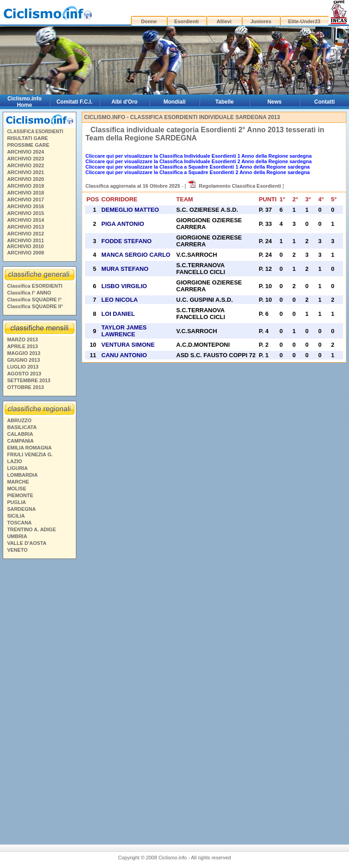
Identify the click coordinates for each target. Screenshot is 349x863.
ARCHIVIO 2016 (25, 206)
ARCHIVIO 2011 (25, 240)
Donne (149, 21)
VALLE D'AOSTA (27, 543)
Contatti (324, 102)
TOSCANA (19, 522)
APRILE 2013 (22, 346)
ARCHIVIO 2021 (25, 172)
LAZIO (14, 461)
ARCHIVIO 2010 (25, 246)
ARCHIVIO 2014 (25, 220)
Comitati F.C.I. (74, 102)
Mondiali (175, 102)
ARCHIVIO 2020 (25, 179)
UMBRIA (17, 536)
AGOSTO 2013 (24, 373)
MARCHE (18, 481)
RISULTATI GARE (27, 138)
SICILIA (16, 516)
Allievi (224, 21)
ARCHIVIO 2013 (25, 226)
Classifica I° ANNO (29, 292)
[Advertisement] (39, 695)
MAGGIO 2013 (23, 353)
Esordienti (186, 21)
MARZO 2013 (22, 339)
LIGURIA (17, 468)
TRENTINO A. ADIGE (31, 529)
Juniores (260, 21)
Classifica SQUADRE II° (35, 306)
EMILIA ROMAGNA (29, 447)
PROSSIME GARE (28, 145)
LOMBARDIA (22, 475)
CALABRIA (20, 434)
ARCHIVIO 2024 (25, 152)
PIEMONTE (20, 495)
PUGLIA (16, 502)
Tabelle (224, 102)
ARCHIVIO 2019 (25, 186)
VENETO (17, 550)
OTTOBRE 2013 (25, 387)
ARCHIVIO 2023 (25, 158)
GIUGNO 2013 (23, 360)
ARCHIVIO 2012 (25, 233)
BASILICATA (22, 427)
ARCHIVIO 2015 (25, 213)
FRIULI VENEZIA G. (30, 454)
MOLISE (16, 488)
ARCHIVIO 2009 (25, 252)
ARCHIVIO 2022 (25, 165)
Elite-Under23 (304, 21)
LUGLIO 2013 (23, 366)
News (274, 102)
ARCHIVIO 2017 (25, 199)
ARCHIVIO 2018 (25, 192)
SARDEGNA (21, 509)
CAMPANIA (20, 441)
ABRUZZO (19, 420)
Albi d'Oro (124, 102)
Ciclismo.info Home (24, 101)
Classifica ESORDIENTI (35, 286)
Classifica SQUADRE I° (34, 299)
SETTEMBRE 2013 (28, 380)
